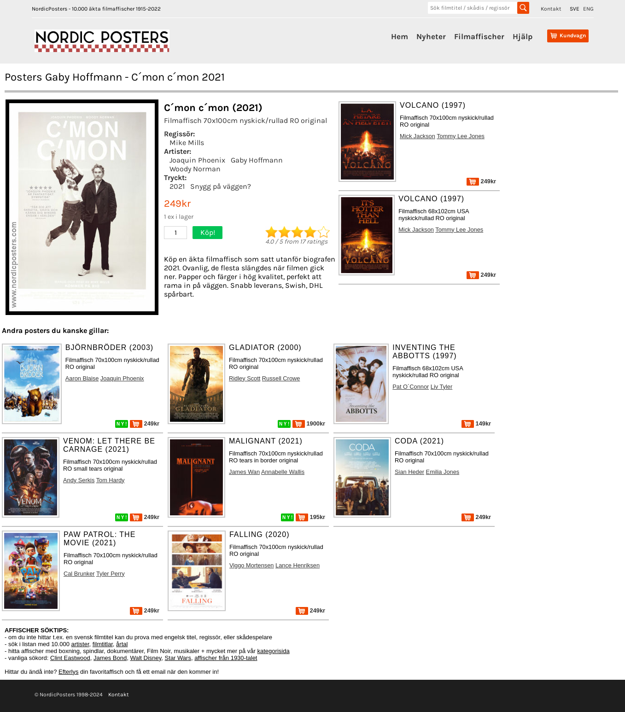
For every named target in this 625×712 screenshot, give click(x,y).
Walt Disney (145, 657)
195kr (310, 517)
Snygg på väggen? (220, 186)
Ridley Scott (244, 378)
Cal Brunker (79, 573)
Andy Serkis (78, 480)
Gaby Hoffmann (257, 160)
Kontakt (551, 9)
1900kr (308, 423)
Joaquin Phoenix (197, 160)
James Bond (110, 657)
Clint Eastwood (70, 657)
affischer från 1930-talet (225, 657)
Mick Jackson (417, 136)
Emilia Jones (443, 471)
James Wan (244, 471)
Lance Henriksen (297, 565)
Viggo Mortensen (251, 565)
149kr (476, 423)
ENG (588, 9)
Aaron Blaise (82, 378)
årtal (122, 644)
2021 (177, 186)
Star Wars (178, 657)
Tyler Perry (110, 573)
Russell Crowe (281, 378)
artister (80, 644)
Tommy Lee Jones (461, 136)
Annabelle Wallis (282, 471)
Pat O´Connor (410, 386)
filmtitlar (103, 644)
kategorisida (273, 651)
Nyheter (431, 36)
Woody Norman (195, 168)
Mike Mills (186, 142)
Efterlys (68, 671)
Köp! (207, 232)
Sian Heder (409, 471)
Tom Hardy (110, 480)
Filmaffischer (479, 36)
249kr (481, 181)
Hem (399, 36)
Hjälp (522, 36)
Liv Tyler (441, 386)
